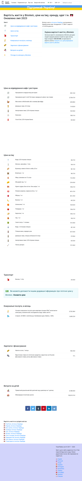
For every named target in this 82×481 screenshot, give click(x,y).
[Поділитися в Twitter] (33, 408)
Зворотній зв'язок (39, 2)
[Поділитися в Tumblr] (38, 408)
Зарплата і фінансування (19, 45)
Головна (13, 2)
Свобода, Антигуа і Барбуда (14, 430)
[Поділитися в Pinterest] (43, 408)
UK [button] (49, 2)
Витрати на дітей (16, 50)
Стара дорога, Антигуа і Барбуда (15, 441)
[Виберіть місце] (71, 2)
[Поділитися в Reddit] (54, 408)
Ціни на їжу (14, 31)
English (59, 459)
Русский (59, 461)
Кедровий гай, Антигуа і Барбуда (15, 437)
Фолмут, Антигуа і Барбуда (14, 433)
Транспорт (14, 36)
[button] (57, 2)
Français (59, 476)
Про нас (30, 2)
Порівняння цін (22, 2)
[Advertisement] (41, 73)
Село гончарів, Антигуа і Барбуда (15, 435)
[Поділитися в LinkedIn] (49, 408)
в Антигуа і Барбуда (57, 22)
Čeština (59, 470)
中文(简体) (60, 472)
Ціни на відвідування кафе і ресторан (23, 26)
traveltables (7, 2)
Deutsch (59, 474)
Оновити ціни (19, 295)
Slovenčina (60, 468)
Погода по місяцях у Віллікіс (20, 55)
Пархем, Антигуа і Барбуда (14, 426)
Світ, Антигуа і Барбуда (13, 431)
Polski (58, 463)
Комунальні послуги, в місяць (21, 40)
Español (59, 465)
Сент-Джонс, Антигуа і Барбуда (15, 439)
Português (60, 466)
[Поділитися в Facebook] (27, 408)
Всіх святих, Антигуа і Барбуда (15, 428)
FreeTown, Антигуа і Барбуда (14, 424)
